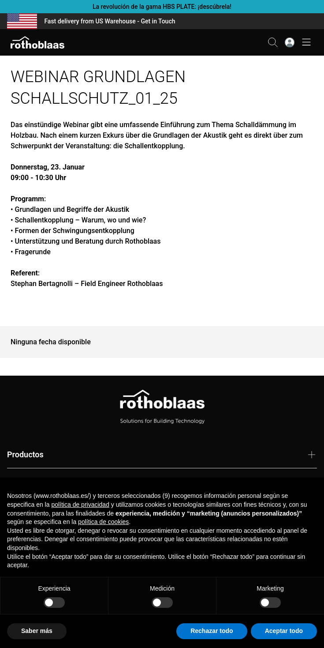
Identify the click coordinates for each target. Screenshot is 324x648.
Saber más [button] (36, 630)
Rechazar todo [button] (211, 630)
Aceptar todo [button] (284, 630)
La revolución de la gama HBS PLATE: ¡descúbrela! (162, 6)
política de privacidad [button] (80, 504)
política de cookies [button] (103, 521)
